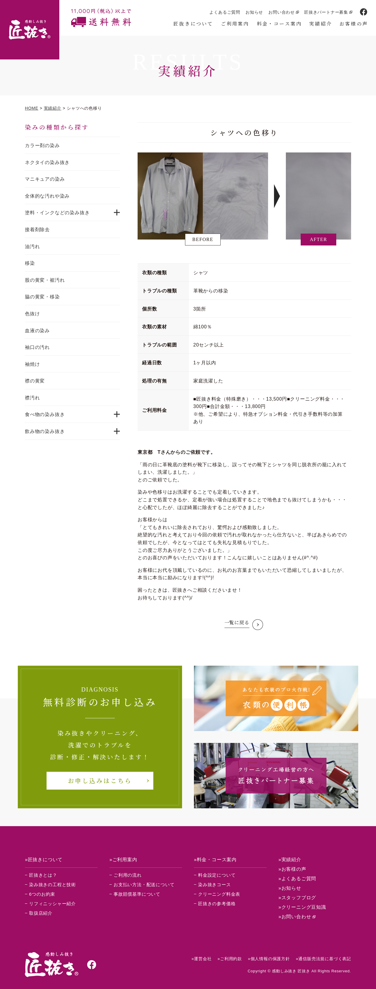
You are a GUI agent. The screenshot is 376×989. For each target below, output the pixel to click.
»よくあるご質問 (297, 878)
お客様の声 (354, 23)
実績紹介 (320, 23)
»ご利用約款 (229, 958)
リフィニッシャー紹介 (52, 903)
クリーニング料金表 (219, 894)
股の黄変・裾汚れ (45, 280)
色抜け (32, 313)
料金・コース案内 (279, 23)
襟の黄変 (35, 380)
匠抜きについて (193, 23)
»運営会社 (202, 958)
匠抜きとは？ (43, 875)
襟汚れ (32, 397)
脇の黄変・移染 (42, 296)
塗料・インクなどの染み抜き (57, 212)
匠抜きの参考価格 (216, 903)
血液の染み (37, 330)
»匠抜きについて (44, 859)
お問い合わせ (281, 12)
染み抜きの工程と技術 (52, 884)
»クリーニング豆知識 (302, 907)
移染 (30, 263)
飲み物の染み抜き (45, 431)
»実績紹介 (289, 859)
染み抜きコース (214, 884)
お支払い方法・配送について (144, 884)
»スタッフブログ (297, 897)
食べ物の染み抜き (45, 414)
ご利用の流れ (128, 875)
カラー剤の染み (42, 145)
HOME (31, 108)
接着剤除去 (37, 229)
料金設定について (216, 875)
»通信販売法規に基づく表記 (323, 958)
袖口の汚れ (37, 347)
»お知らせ (289, 888)
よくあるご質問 (224, 12)
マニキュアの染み (45, 179)
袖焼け (32, 364)
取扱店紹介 (40, 913)
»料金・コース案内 (215, 859)
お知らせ (254, 12)
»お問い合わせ (294, 916)
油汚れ (32, 246)
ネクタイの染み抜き (47, 162)
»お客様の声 (292, 869)
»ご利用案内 (123, 859)
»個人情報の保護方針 (269, 958)
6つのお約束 (42, 894)
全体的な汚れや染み (47, 196)
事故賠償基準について (137, 894)
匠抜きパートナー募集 (326, 12)
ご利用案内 (235, 23)
